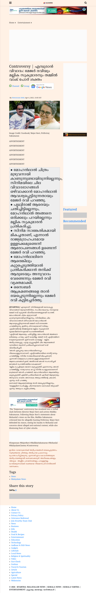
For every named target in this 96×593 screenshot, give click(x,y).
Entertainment (24, 23)
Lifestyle (15, 551)
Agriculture (16, 573)
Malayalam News (18, 479)
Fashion (14, 564)
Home (11, 23)
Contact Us (15, 513)
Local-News (16, 554)
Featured (70, 210)
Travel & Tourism (18, 567)
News (13, 476)
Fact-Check (15, 562)
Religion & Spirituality (20, 556)
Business (15, 526)
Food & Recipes (17, 535)
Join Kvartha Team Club (21, 521)
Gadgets (14, 548)
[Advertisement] (48, 45)
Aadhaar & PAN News (20, 545)
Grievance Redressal (20, 518)
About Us (15, 510)
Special (14, 575)
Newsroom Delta (18, 98)
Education (15, 540)
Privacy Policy (17, 516)
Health (14, 532)
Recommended (74, 221)
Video (13, 559)
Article (14, 570)
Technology (16, 543)
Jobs (13, 529)
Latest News (16, 578)
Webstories (16, 581)
